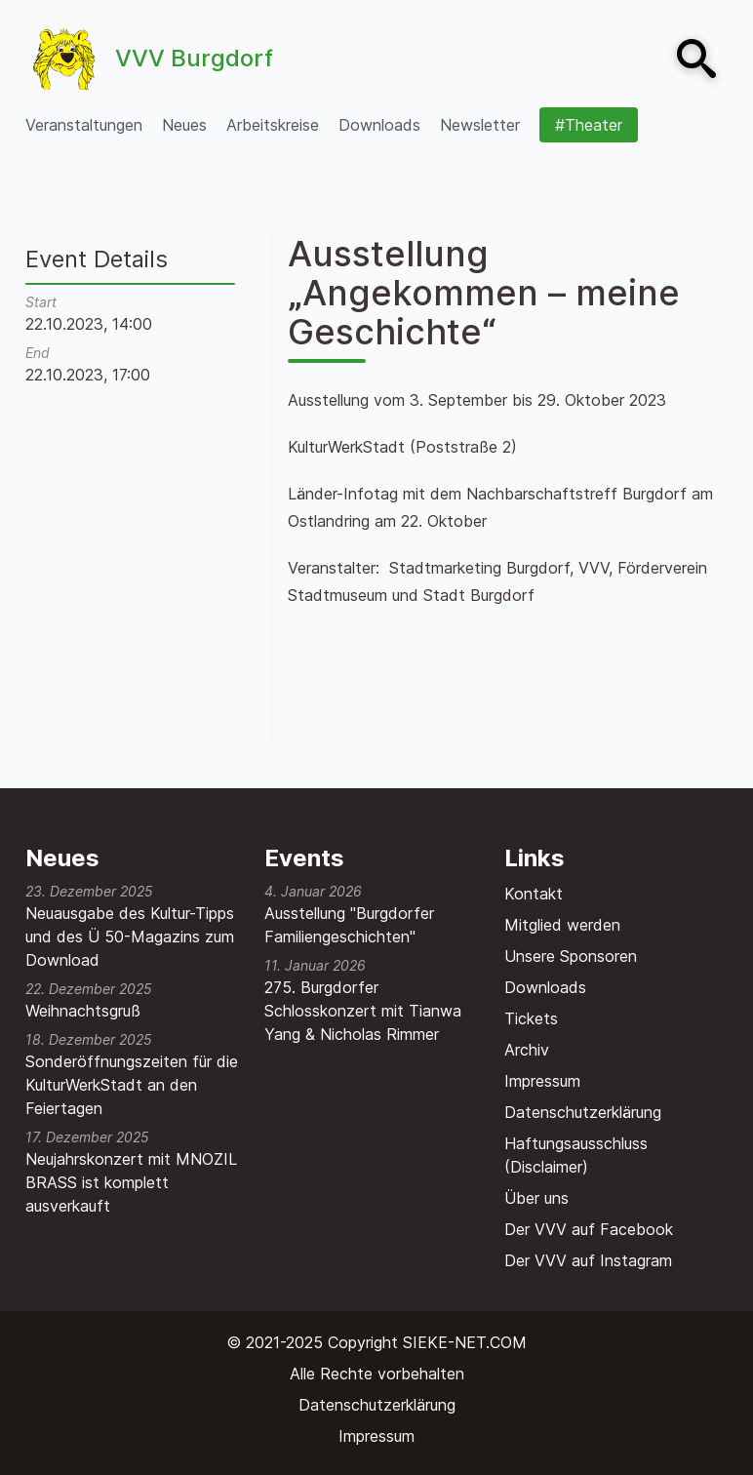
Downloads (545, 987)
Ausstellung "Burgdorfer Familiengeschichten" (349, 924)
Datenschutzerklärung (582, 1112)
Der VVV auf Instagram (588, 1260)
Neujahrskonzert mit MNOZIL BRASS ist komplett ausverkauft (131, 1182)
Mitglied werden (562, 925)
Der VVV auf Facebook (588, 1229)
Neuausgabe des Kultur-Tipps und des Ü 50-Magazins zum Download (129, 936)
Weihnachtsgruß (82, 1010)
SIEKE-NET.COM (465, 1342)
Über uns (536, 1198)
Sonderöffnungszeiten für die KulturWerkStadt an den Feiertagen (131, 1085)
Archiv (526, 1049)
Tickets (531, 1018)
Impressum (542, 1081)
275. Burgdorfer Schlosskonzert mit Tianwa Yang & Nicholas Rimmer (362, 1010)
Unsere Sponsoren (570, 956)
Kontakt (533, 893)
